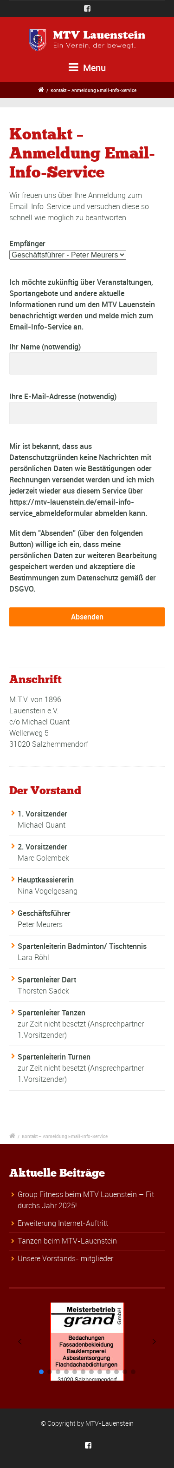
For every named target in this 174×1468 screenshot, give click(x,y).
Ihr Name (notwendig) (83, 358)
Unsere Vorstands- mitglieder (65, 1258)
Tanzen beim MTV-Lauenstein (67, 1241)
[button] (20, 1341)
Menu (87, 67)
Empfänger (27, 243)
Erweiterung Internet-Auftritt (63, 1223)
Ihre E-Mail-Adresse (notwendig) (83, 407)
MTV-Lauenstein (109, 1423)
